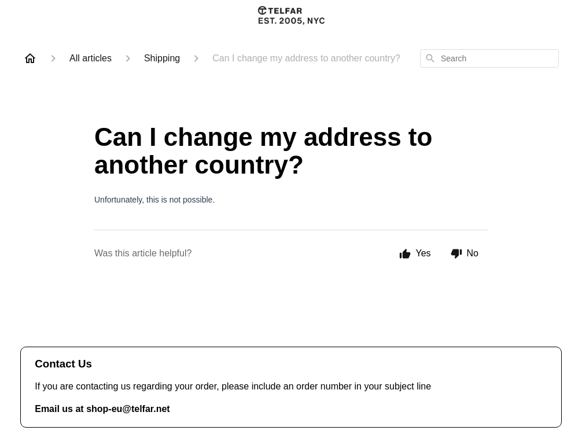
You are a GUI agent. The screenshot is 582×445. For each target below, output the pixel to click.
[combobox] (489, 58)
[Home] (30, 58)
